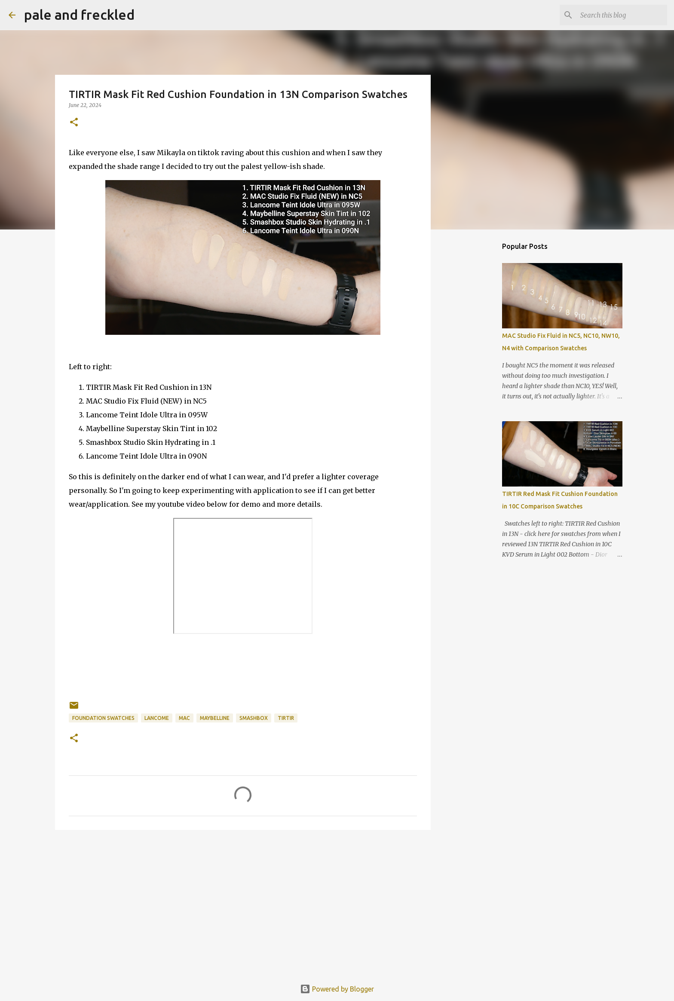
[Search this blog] (622, 15)
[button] (74, 123)
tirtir (286, 718)
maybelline (215, 718)
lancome (156, 718)
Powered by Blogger (337, 989)
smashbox (253, 718)
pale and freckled (79, 14)
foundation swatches (103, 718)
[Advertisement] (243, 903)
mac (184, 718)
